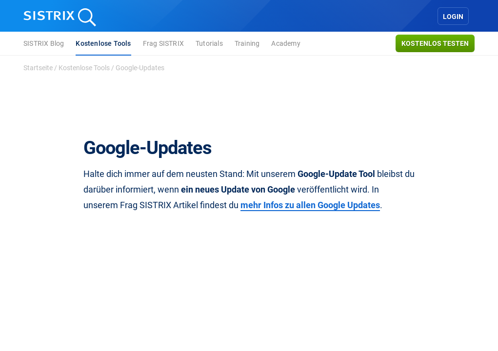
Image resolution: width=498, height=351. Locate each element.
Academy (285, 43)
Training (247, 43)
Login (453, 16)
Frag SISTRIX (163, 43)
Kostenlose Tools (103, 43)
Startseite (38, 68)
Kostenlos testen (435, 43)
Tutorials (209, 43)
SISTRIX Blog (43, 43)
